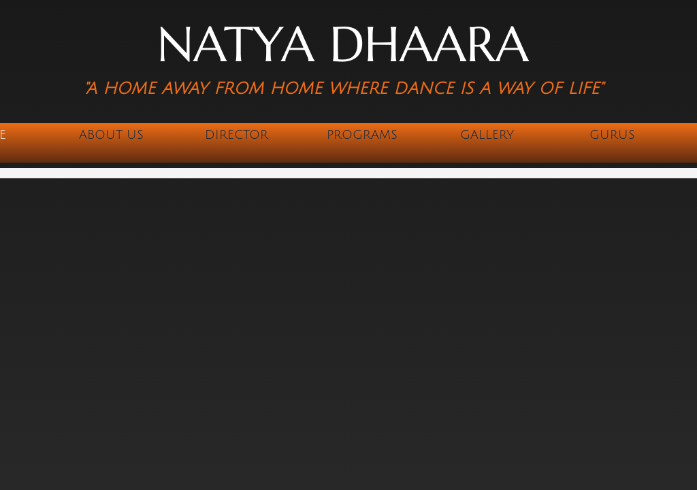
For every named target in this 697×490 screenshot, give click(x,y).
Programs (362, 135)
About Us (111, 135)
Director (236, 135)
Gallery (487, 135)
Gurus (612, 135)
